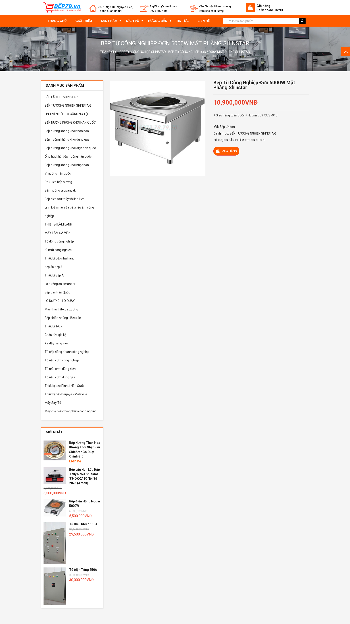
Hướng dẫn (157, 21)
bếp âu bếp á (53, 267)
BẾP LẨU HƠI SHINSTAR (61, 97)
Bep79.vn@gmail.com (163, 6)
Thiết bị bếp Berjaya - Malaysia (66, 394)
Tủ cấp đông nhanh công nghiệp (67, 352)
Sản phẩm (109, 21)
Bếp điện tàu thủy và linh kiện (65, 199)
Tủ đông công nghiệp (59, 241)
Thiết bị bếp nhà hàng (60, 258)
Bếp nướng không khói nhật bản (67, 165)
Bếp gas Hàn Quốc (57, 292)
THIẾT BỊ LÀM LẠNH (58, 224)
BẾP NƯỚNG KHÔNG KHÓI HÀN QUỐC (70, 122)
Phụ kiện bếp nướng (58, 182)
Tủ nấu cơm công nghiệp (62, 360)
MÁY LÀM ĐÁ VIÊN (58, 233)
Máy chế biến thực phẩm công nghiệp (70, 411)
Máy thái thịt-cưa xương (61, 309)
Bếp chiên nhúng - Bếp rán (63, 318)
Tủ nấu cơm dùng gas (60, 377)
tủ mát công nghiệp (58, 250)
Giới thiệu (83, 21)
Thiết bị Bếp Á (54, 275)
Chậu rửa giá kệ (55, 335)
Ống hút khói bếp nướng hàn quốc (68, 156)
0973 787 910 (158, 11)
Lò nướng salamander (60, 284)
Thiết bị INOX (53, 326)
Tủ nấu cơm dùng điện (60, 369)
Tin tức (182, 21)
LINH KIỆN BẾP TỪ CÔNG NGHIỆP (67, 114)
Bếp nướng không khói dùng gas (67, 139)
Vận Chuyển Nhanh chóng (215, 6)
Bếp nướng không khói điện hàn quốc (70, 148)
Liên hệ (204, 21)
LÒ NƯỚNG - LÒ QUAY (60, 301)
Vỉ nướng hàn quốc (58, 173)
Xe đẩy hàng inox (57, 343)
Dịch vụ (132, 21)
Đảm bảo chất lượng (211, 11)
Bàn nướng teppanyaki (60, 190)
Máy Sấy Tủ (53, 403)
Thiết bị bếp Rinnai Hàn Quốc (64, 386)
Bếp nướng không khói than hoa (67, 131)
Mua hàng (226, 151)
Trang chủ (57, 21)
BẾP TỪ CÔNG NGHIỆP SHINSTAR (143, 52)
